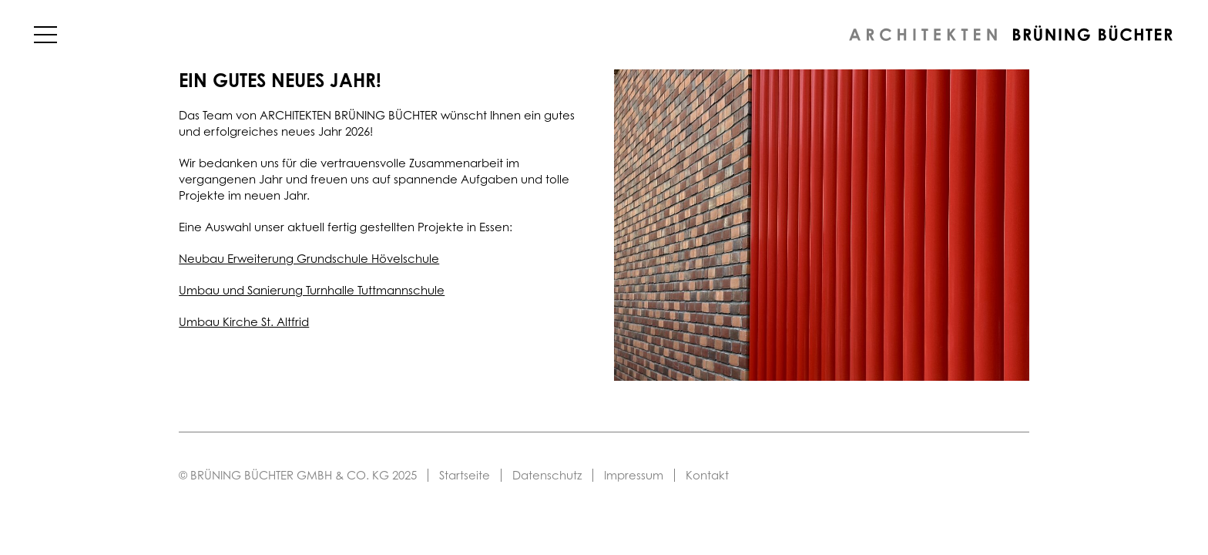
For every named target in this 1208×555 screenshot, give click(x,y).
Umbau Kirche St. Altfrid (244, 321)
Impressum (633, 475)
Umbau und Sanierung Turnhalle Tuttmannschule (312, 290)
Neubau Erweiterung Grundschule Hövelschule (309, 258)
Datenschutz (547, 475)
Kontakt (707, 475)
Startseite (464, 475)
